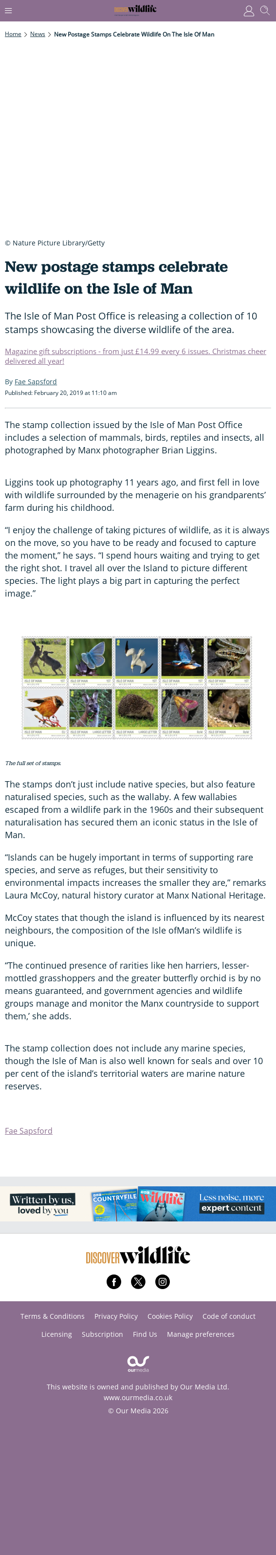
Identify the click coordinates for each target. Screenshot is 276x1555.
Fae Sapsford (29, 1130)
